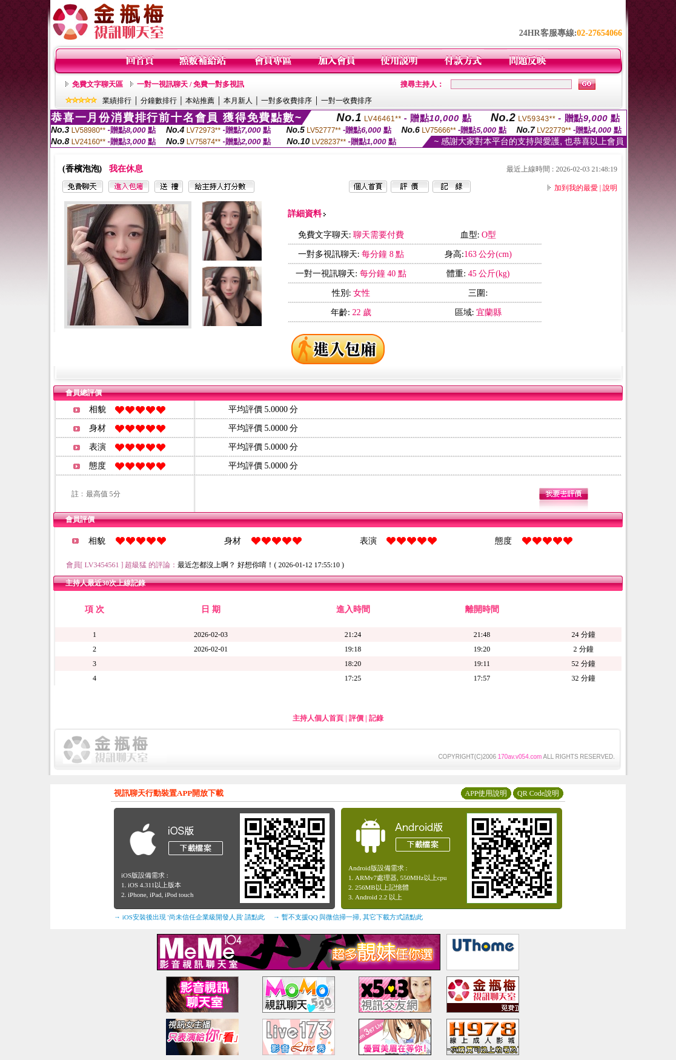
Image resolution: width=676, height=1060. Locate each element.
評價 (356, 718)
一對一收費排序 (346, 100)
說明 (610, 188)
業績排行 (116, 100)
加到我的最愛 (576, 188)
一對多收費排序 (286, 100)
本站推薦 (199, 100)
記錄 (376, 718)
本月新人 (238, 100)
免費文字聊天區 (97, 84)
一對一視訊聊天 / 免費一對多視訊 (190, 84)
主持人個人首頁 (318, 718)
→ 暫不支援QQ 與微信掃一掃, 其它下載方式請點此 (348, 917)
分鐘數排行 (159, 100)
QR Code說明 (538, 793)
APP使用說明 (486, 793)
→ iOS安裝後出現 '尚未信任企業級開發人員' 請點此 (189, 917)
